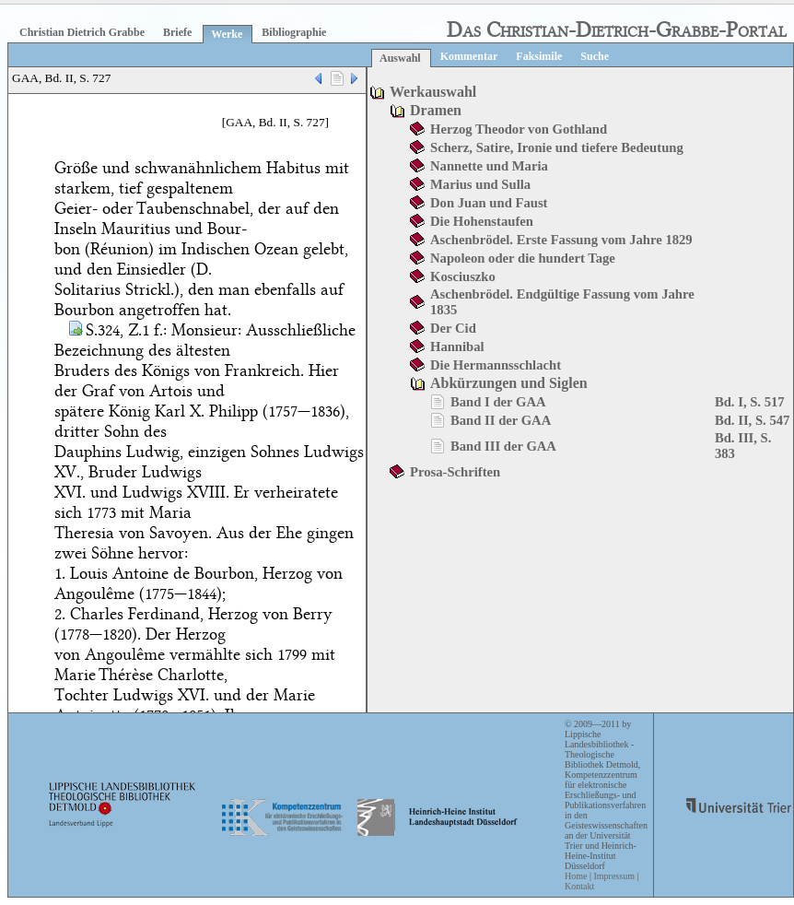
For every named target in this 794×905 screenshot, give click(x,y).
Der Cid (453, 328)
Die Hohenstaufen (481, 221)
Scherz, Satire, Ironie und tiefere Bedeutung (556, 147)
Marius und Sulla (480, 184)
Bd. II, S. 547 (752, 420)
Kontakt (579, 886)
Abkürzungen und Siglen (509, 383)
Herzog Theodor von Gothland (518, 129)
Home (576, 876)
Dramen (435, 110)
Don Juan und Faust (488, 202)
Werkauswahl (433, 92)
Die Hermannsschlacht (495, 365)
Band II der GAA (500, 420)
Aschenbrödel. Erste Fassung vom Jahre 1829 (561, 239)
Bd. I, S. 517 (750, 401)
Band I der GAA (498, 401)
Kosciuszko (463, 276)
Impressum (613, 876)
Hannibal (457, 346)
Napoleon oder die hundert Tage (522, 258)
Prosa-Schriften (455, 471)
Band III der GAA (503, 446)
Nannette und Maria (489, 166)
